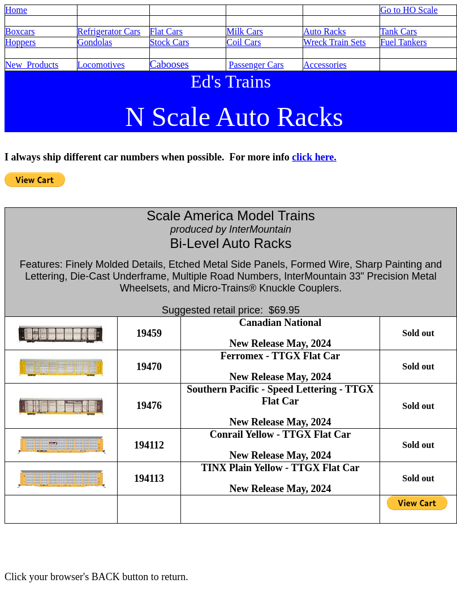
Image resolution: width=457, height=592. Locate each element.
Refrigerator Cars (109, 31)
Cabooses (169, 64)
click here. (314, 157)
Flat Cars (166, 31)
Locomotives (101, 64)
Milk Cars (244, 31)
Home (16, 10)
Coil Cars (243, 42)
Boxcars (20, 31)
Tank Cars (398, 31)
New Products (31, 64)
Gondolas (94, 42)
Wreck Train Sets (334, 42)
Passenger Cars (255, 64)
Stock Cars (169, 42)
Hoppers (20, 42)
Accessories (324, 64)
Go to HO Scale (409, 10)
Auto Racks (324, 31)
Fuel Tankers (403, 42)
